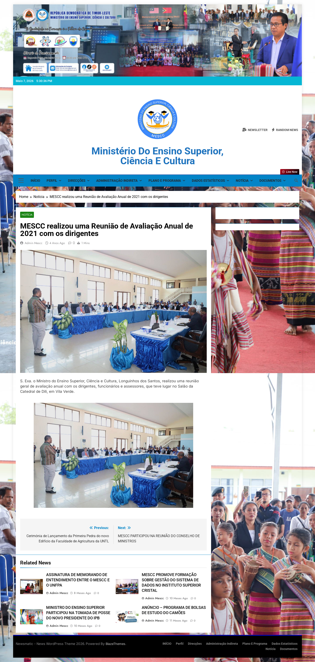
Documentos (270, 181)
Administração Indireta (117, 181)
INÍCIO (35, 181)
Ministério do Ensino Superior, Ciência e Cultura (157, 156)
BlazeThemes (115, 644)
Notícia (242, 181)
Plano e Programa (165, 181)
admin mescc (33, 243)
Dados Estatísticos (208, 181)
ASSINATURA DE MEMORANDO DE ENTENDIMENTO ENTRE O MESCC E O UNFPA (78, 580)
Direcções (76, 181)
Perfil (52, 181)
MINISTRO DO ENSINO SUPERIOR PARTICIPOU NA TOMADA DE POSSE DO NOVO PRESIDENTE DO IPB (78, 612)
